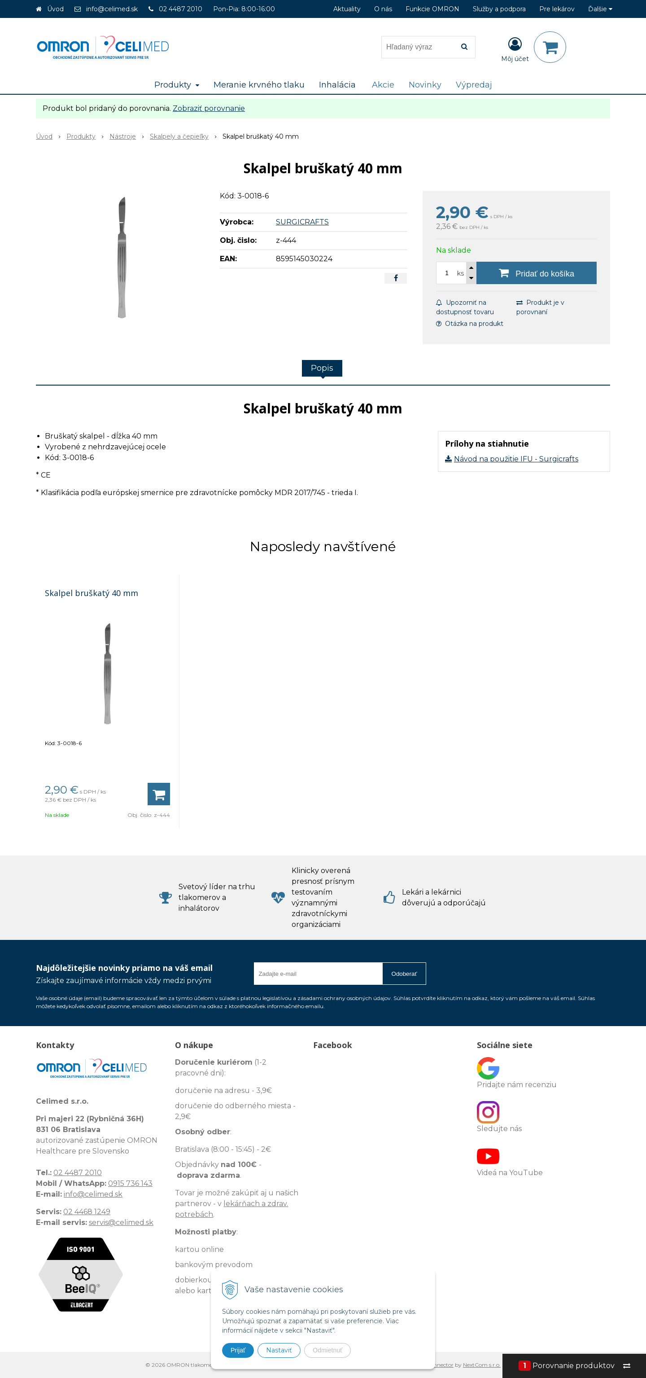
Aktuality (347, 9)
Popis (322, 368)
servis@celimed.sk (121, 1222)
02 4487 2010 (180, 9)
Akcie (383, 85)
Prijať (238, 1350)
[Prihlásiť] (515, 49)
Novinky (425, 85)
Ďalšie (600, 9)
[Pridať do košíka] (536, 273)
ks (460, 273)
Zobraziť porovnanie (209, 108)
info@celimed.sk (112, 9)
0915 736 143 (130, 1183)
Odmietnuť (327, 1350)
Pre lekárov (557, 9)
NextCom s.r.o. (482, 1364)
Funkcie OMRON (432, 9)
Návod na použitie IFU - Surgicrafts (516, 459)
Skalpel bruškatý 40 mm (91, 593)
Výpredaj (474, 85)
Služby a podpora (499, 9)
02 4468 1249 (86, 1211)
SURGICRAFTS (302, 222)
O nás (383, 9)
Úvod (55, 9)
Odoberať (404, 973)
